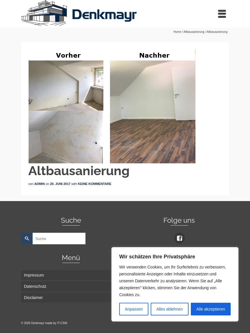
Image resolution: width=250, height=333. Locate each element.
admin (39, 184)
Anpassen (134, 309)
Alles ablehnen (169, 309)
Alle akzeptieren (210, 309)
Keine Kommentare (94, 184)
